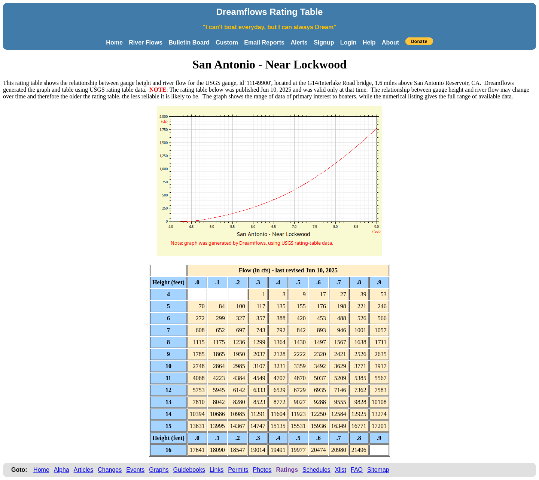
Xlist (340, 470)
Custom (227, 42)
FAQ (357, 470)
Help (369, 42)
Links (216, 470)
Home (114, 42)
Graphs (158, 470)
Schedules (316, 470)
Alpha (61, 470)
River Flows (145, 42)
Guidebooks (189, 470)
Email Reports (264, 42)
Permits (238, 470)
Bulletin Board (189, 42)
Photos (262, 470)
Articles (83, 470)
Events (135, 470)
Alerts (298, 42)
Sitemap (378, 470)
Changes (110, 470)
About (390, 42)
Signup (324, 42)
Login (348, 42)
